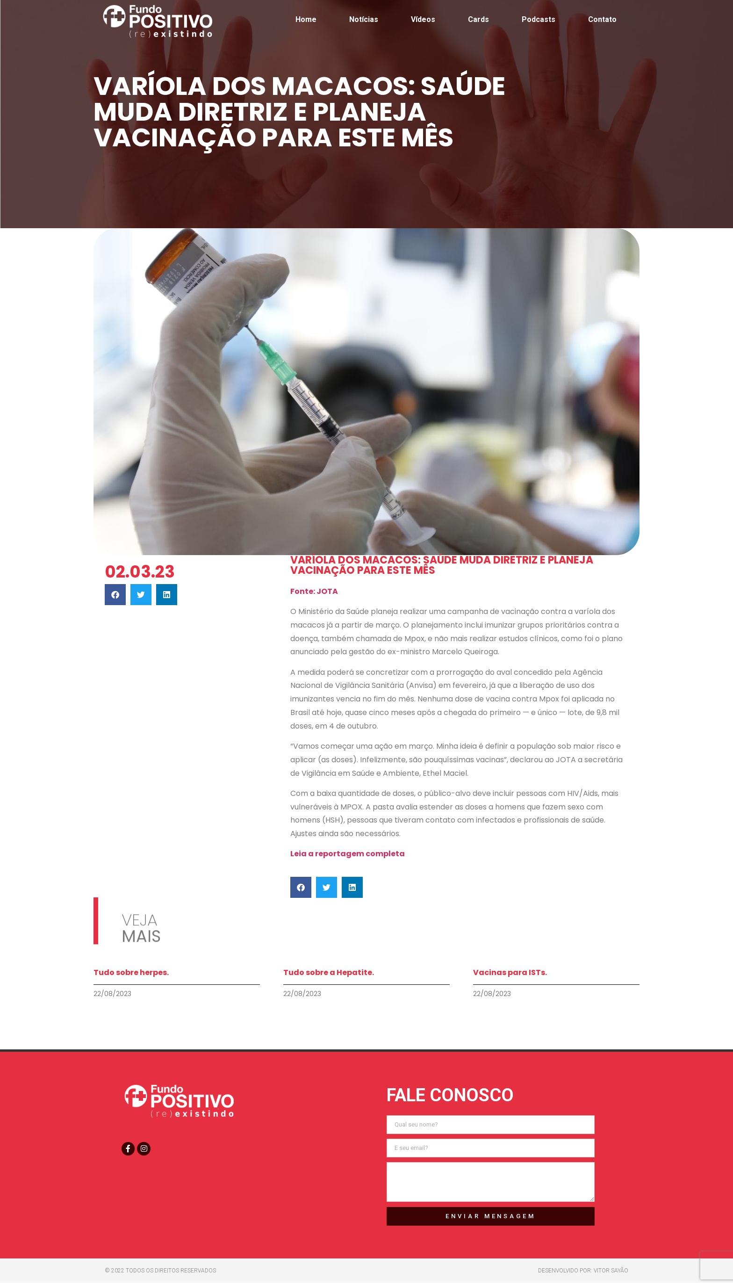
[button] (115, 594)
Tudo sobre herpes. (131, 972)
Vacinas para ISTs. (510, 972)
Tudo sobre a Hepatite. (328, 972)
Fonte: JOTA (314, 591)
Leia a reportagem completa (347, 853)
